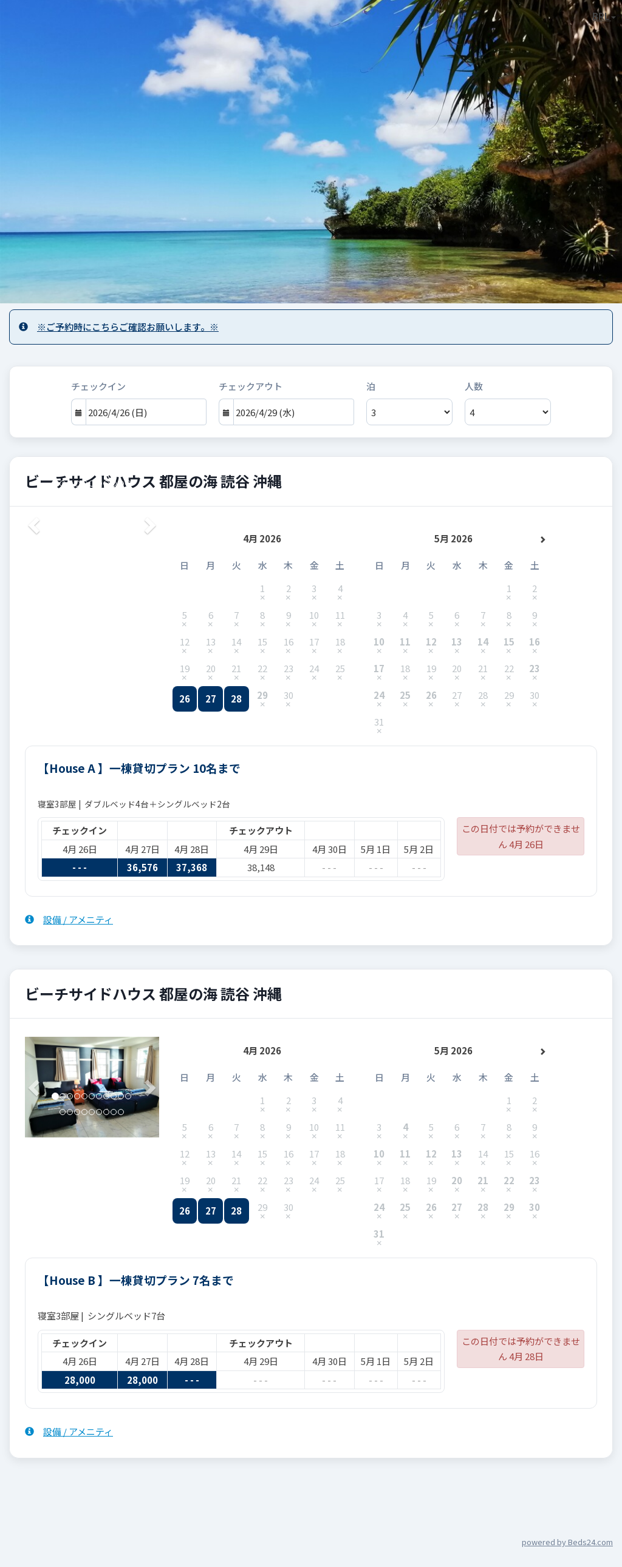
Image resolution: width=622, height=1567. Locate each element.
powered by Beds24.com (567, 1542)
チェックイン (98, 386)
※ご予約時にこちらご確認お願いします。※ (119, 326)
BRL (604, 16)
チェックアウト (250, 386)
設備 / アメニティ (69, 919)
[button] (35, 1087)
